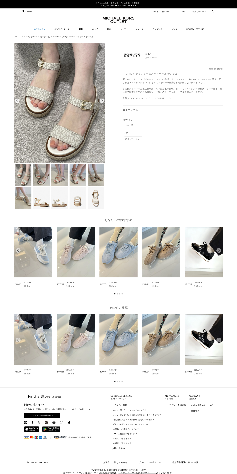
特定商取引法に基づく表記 (185, 462)
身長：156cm (151, 57)
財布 (109, 29)
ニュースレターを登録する (42, 415)
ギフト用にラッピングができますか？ (130, 410)
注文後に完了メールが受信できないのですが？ (134, 420)
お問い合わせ (118, 448)
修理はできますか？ (122, 443)
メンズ (174, 29)
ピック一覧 (45, 37)
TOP (16, 37)
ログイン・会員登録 (161, 12)
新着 (81, 29)
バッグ (95, 29)
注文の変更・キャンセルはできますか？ (131, 424)
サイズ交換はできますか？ (125, 434)
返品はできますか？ (122, 438)
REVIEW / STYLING (195, 29)
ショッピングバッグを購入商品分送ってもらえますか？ (138, 415)
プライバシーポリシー (150, 462)
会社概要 (195, 410)
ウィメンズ (157, 29)
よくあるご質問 (119, 405)
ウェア (123, 29)
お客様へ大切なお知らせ (115, 462)
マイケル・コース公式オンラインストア (138, 472)
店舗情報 (27, 11)
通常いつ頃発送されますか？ (126, 429)
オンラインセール (62, 29)
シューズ (139, 29)
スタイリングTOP (29, 37)
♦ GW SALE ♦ (39, 29)
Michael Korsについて (202, 405)
